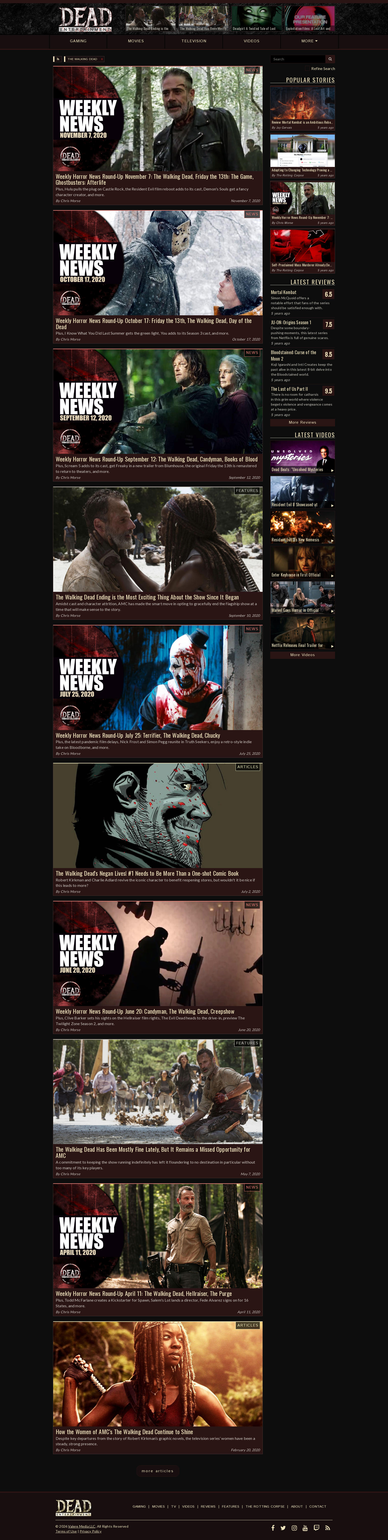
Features (247, 491)
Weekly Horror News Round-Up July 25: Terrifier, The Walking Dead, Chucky (138, 735)
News (252, 70)
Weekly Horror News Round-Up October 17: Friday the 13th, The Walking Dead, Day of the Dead (154, 323)
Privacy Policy (90, 1531)
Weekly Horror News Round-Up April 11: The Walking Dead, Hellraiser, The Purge (144, 1293)
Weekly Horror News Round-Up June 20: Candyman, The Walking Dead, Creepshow (145, 1011)
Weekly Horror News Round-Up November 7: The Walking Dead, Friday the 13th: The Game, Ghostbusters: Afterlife (154, 179)
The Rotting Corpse (289, 175)
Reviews (208, 1506)
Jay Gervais (284, 128)
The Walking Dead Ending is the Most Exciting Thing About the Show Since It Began (147, 596)
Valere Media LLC (81, 1526)
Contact (317, 1506)
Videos (188, 1506)
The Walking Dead (82, 59)
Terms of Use (66, 1531)
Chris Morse (70, 201)
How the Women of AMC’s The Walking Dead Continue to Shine (124, 1431)
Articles (247, 767)
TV (173, 1506)
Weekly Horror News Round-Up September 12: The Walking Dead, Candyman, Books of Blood (157, 458)
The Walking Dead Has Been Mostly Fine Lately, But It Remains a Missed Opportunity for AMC (153, 1152)
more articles (158, 1471)
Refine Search (323, 68)
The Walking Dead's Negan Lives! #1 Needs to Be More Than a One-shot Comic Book (147, 873)
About (297, 1506)
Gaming (139, 1506)
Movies (158, 1506)
